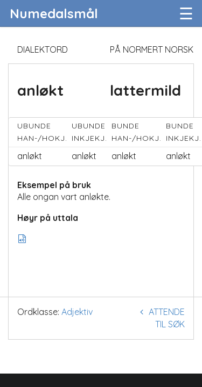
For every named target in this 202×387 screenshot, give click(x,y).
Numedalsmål (54, 13)
